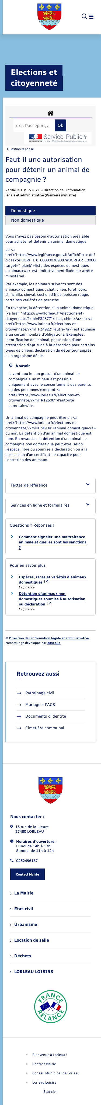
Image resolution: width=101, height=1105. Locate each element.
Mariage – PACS (36, 704)
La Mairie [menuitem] (21, 893)
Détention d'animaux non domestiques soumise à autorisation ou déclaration (52, 599)
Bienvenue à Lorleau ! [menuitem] (49, 1055)
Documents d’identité (41, 716)
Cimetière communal (40, 727)
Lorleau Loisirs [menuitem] (44, 1082)
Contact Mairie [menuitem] (44, 1064)
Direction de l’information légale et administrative (49, 638)
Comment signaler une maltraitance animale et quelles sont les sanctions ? (52, 542)
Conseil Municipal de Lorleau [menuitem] (55, 1073)
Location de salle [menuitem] (29, 940)
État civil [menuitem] (50, 1092)
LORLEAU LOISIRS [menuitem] (31, 971)
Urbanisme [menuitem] (23, 924)
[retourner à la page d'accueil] (49, 16)
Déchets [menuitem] (20, 955)
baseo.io (53, 643)
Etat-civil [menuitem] (21, 908)
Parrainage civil (35, 693)
